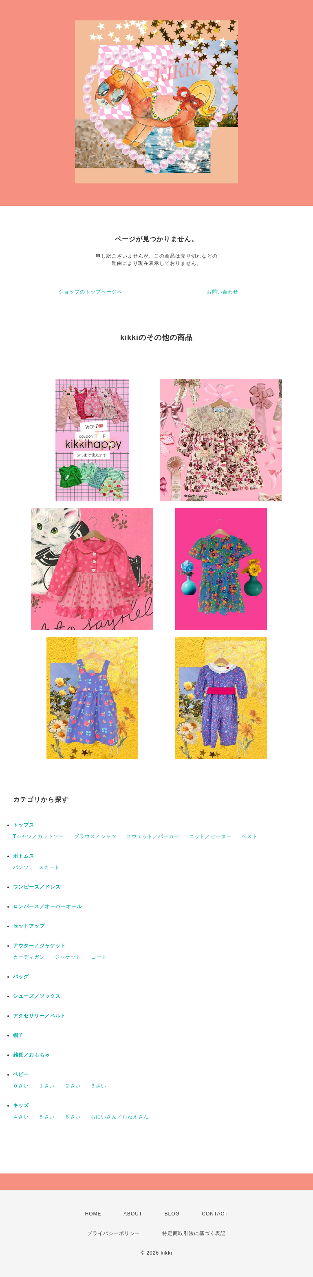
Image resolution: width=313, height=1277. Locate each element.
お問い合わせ (222, 292)
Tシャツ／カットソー (38, 836)
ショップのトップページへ (90, 292)
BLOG (172, 1214)
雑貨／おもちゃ (31, 1055)
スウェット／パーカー (152, 836)
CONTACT (215, 1214)
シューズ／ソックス (37, 996)
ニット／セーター (210, 836)
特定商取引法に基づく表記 (194, 1233)
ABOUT (132, 1214)
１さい (47, 1086)
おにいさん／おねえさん (119, 1117)
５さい (47, 1117)
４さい (21, 1117)
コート (99, 957)
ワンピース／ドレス (37, 887)
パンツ (21, 867)
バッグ (21, 976)
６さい (73, 1117)
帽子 (18, 1035)
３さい (98, 1086)
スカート (49, 867)
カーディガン (29, 957)
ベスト (250, 836)
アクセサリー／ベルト (39, 1016)
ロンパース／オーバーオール (47, 906)
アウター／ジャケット (39, 945)
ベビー (21, 1074)
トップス (23, 825)
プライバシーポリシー (113, 1233)
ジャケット (68, 957)
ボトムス (23, 856)
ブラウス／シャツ (95, 836)
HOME (93, 1214)
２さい (73, 1086)
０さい (21, 1086)
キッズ (21, 1105)
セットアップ (29, 926)
